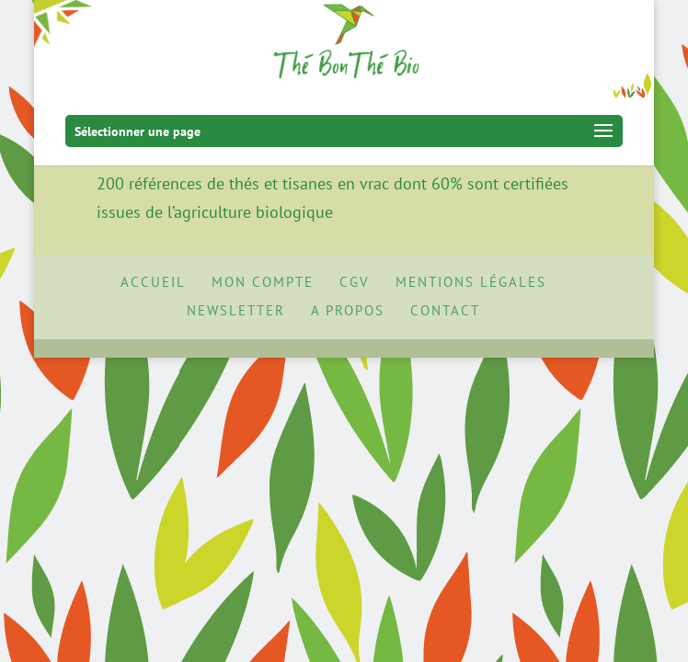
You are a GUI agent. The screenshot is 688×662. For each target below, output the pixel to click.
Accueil (153, 282)
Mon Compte (263, 282)
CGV (354, 282)
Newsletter (236, 310)
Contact (445, 310)
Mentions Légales (471, 282)
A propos (347, 310)
